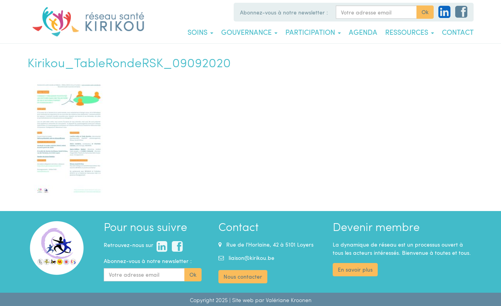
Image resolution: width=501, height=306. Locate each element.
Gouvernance (249, 32)
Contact (458, 32)
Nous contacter (242, 276)
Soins (200, 32)
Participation (313, 32)
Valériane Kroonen (289, 300)
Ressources (409, 32)
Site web (243, 300)
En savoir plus (355, 269)
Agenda (363, 32)
